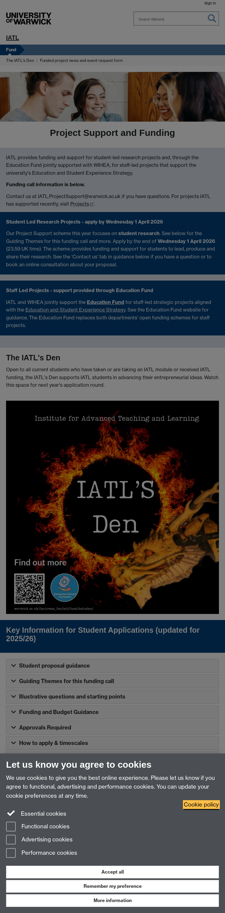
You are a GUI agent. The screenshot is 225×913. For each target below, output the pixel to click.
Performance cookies (41, 853)
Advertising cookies (39, 840)
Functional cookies (38, 827)
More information (113, 900)
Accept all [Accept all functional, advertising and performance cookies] (112, 872)
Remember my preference (113, 886)
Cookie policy (201, 804)
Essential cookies (36, 813)
